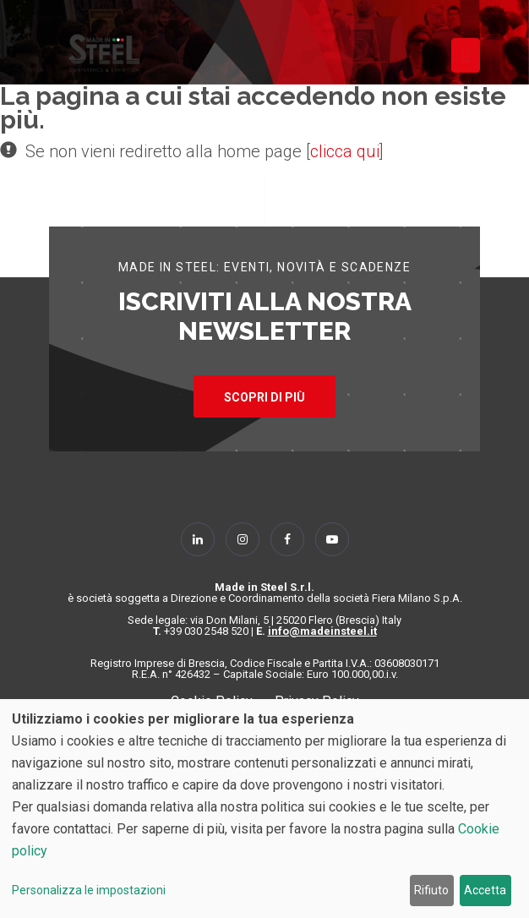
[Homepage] (104, 52)
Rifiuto (431, 890)
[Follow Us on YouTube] (332, 539)
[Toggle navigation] (465, 55)
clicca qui (344, 151)
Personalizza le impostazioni (89, 890)
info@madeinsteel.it (322, 631)
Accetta (485, 890)
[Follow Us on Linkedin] (198, 539)
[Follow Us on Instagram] (242, 539)
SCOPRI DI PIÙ (264, 397)
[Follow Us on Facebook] (287, 539)
